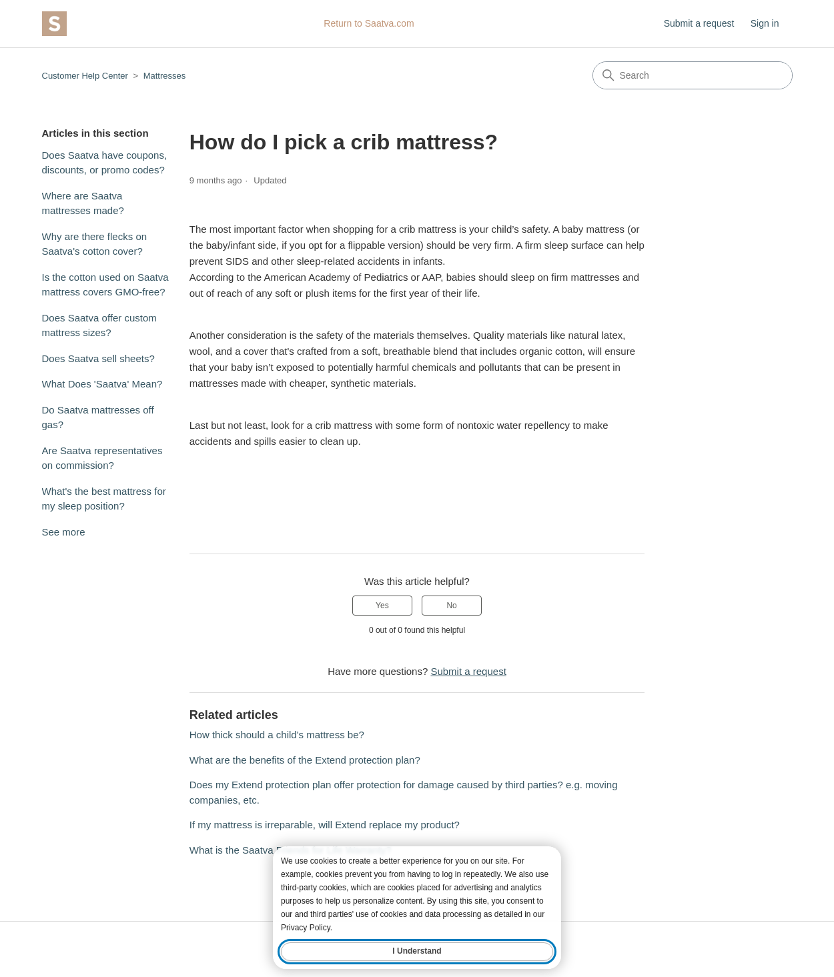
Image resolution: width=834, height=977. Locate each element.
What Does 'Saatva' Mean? (102, 383)
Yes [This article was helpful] (382, 605)
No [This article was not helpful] (451, 605)
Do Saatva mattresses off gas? (98, 417)
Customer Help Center (85, 76)
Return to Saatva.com (369, 23)
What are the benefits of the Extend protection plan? (304, 760)
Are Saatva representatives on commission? (102, 458)
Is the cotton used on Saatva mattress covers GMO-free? (105, 284)
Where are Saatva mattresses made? (83, 203)
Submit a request (699, 23)
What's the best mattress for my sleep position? (104, 498)
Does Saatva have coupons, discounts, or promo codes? (104, 162)
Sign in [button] (765, 23)
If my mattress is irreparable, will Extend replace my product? (324, 824)
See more (63, 532)
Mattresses (164, 76)
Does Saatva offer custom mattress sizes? (99, 325)
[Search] (692, 75)
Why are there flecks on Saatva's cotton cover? (94, 244)
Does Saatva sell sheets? (98, 358)
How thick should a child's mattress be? (276, 734)
